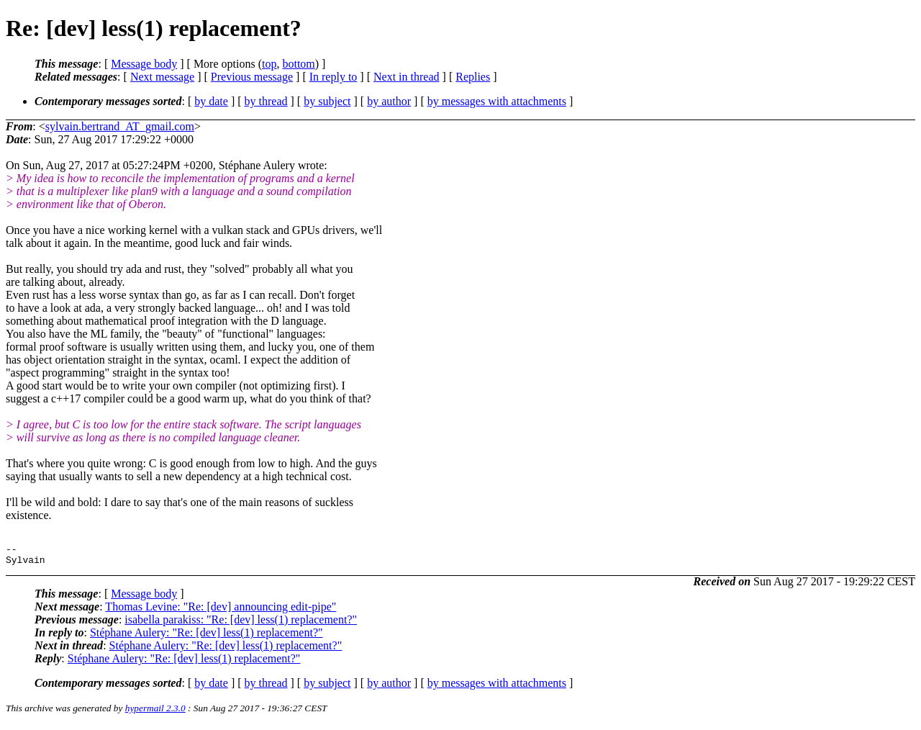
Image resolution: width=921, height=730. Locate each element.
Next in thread (406, 77)
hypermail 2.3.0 (155, 712)
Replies (472, 77)
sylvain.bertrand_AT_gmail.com (119, 126)
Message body (144, 64)
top (269, 64)
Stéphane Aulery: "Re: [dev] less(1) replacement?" (206, 637)
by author (389, 101)
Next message (162, 77)
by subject (327, 101)
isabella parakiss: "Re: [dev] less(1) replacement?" (240, 624)
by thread (266, 101)
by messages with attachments (496, 101)
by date (211, 101)
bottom (298, 64)
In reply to (333, 77)
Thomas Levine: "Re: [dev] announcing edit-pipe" (220, 611)
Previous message (252, 77)
